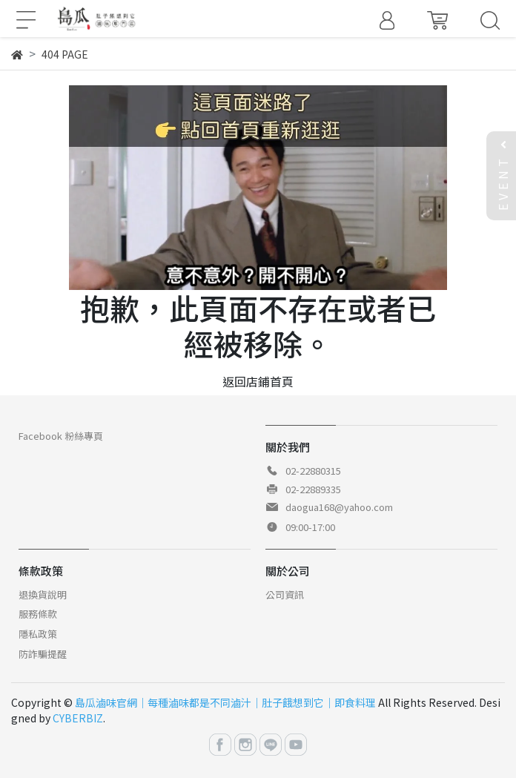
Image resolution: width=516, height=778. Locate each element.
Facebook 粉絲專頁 (61, 436)
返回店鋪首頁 (258, 381)
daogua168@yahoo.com (339, 507)
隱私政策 (38, 634)
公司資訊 (284, 594)
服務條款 (38, 614)
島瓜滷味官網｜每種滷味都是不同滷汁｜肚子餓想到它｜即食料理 (225, 702)
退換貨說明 (43, 594)
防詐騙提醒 (43, 654)
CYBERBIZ (78, 718)
